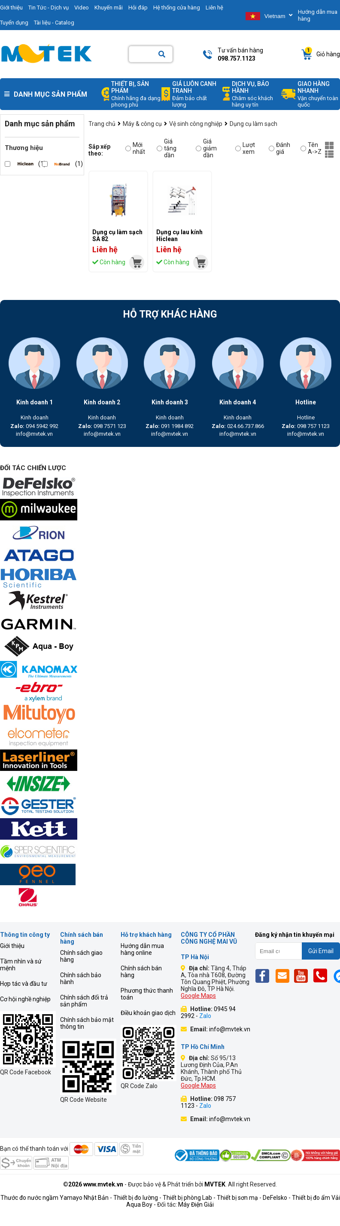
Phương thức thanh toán (147, 994)
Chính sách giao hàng (81, 956)
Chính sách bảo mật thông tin (87, 1023)
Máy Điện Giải (196, 1204)
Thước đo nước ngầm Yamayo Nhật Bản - (56, 1197)
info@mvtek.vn (34, 434)
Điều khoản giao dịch (148, 1012)
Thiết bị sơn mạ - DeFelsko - (254, 1197)
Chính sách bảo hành (80, 978)
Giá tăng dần (166, 148)
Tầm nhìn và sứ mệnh (21, 965)
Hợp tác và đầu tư (23, 983)
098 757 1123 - (208, 1102)
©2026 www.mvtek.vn (93, 1184)
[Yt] (303, 975)
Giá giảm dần (206, 148)
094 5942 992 (34, 426)
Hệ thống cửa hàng (176, 7)
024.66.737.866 (238, 426)
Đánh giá (279, 148)
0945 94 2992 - (208, 1012)
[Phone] (322, 975)
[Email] (284, 975)
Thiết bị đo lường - (137, 1197)
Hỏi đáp (138, 7)
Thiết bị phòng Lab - (189, 1197)
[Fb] (264, 975)
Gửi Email (321, 951)
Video (81, 7)
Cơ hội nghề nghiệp (25, 999)
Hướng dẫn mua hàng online (142, 949)
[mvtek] (136, 262)
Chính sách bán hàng (141, 971)
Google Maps (198, 995)
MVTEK (214, 1184)
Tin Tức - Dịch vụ (48, 7)
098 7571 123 (102, 426)
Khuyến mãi (108, 7)
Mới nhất (135, 148)
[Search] (162, 54)
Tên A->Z (311, 148)
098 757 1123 (306, 426)
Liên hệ (214, 7)
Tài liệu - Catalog (54, 22)
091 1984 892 (170, 426)
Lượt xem (245, 148)
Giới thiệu (12, 945)
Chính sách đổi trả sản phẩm (84, 1001)
